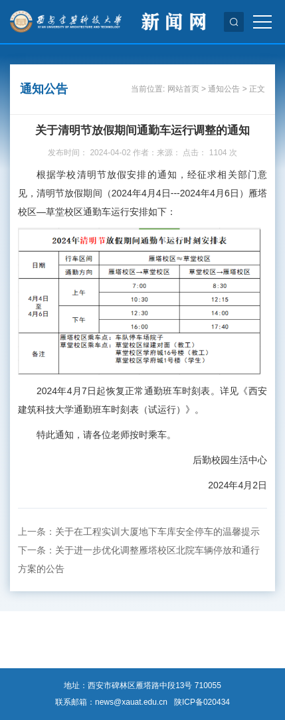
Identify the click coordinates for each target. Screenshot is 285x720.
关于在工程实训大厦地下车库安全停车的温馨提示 (157, 531)
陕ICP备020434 (202, 702)
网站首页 (183, 89)
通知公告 (224, 89)
